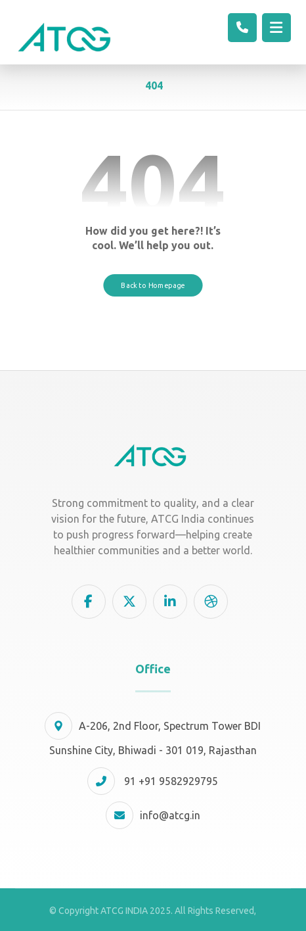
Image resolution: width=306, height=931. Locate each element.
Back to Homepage (153, 285)
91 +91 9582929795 (152, 781)
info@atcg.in (153, 815)
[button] (89, 602)
